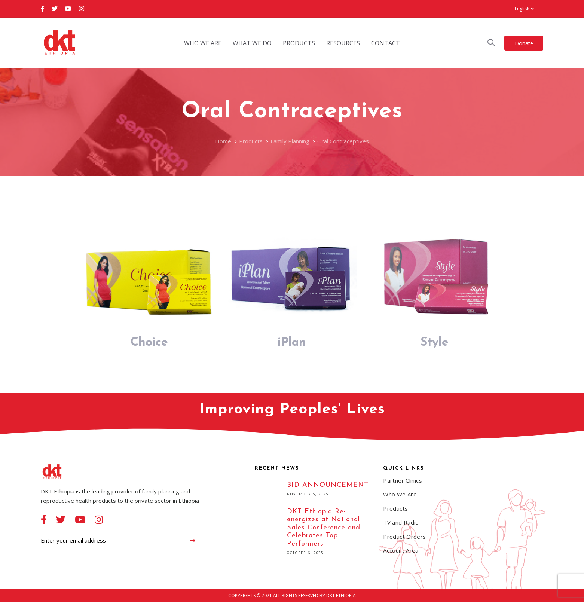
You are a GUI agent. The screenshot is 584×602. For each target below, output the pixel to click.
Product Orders (404, 536)
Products (395, 508)
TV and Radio (401, 522)
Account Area (401, 550)
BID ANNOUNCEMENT (313, 490)
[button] (524, 8)
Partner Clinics (402, 480)
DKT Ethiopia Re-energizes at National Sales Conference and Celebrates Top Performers (313, 532)
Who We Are (400, 494)
